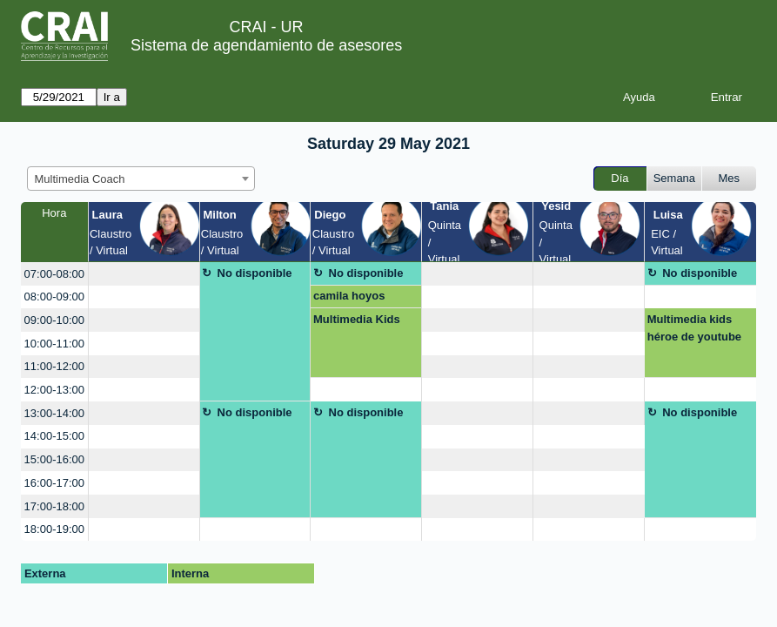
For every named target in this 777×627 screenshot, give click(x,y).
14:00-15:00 (54, 435)
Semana (674, 178)
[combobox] (141, 178)
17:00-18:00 (54, 506)
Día (619, 178)
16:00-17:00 (54, 482)
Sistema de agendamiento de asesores (266, 45)
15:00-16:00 (54, 459)
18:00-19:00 (54, 529)
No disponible (255, 273)
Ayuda (639, 97)
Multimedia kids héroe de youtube (694, 328)
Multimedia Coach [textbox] (80, 178)
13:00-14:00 (54, 413)
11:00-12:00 (54, 366)
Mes (729, 178)
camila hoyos (349, 295)
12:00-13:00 (54, 389)
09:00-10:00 (54, 320)
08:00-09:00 (54, 296)
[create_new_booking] (144, 274)
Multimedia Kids (356, 319)
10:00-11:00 (54, 343)
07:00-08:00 (54, 273)
